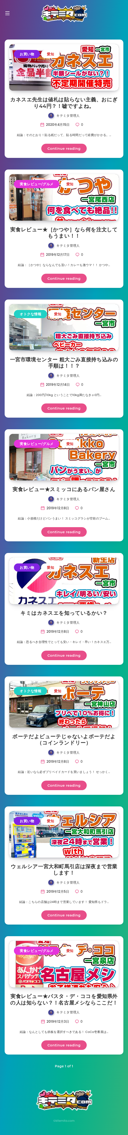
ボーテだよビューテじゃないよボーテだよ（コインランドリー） (63, 739)
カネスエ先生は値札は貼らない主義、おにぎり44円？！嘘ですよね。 (64, 103)
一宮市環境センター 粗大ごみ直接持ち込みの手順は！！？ (64, 362)
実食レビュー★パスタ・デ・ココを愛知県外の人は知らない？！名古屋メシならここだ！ (64, 999)
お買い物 (27, 54)
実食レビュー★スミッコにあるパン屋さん (64, 489)
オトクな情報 (30, 314)
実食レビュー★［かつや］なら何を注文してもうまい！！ (64, 232)
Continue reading (64, 148)
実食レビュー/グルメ (37, 184)
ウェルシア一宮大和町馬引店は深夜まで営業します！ (64, 869)
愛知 (50, 54)
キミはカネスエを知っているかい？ (64, 613)
